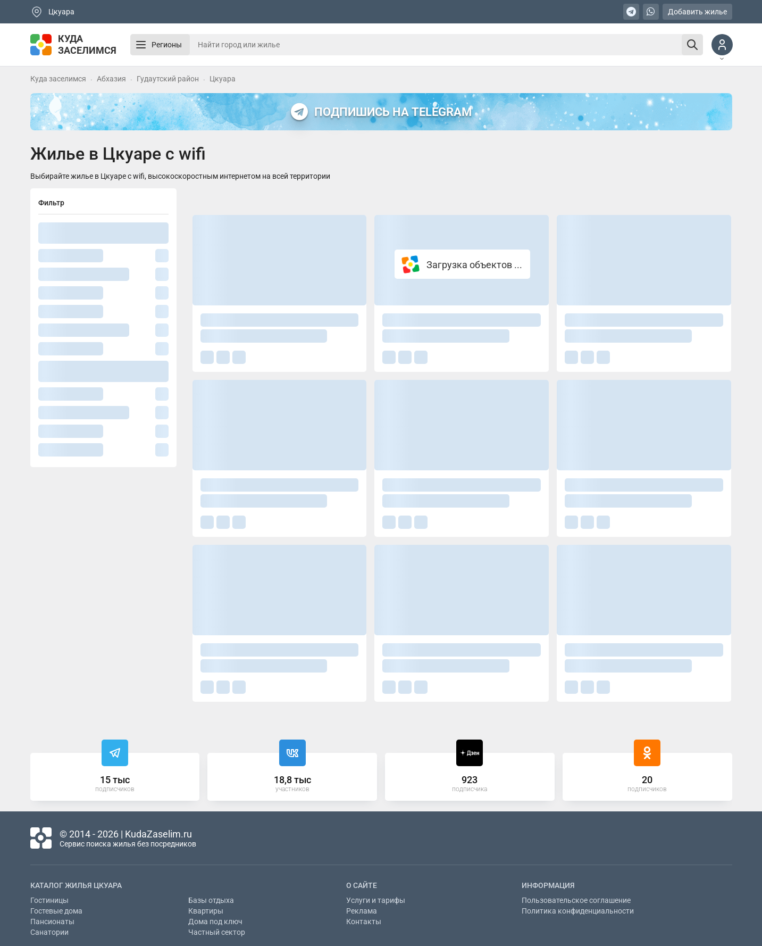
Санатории (49, 932)
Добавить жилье (697, 11)
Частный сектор (216, 932)
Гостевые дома (56, 911)
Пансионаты (52, 921)
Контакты (363, 921)
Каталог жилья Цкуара (76, 885)
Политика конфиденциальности (578, 911)
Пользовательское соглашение (576, 900)
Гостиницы (49, 900)
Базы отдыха (211, 900)
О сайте (361, 885)
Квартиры (205, 911)
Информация (548, 885)
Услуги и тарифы (375, 900)
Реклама (361, 911)
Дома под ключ (215, 921)
